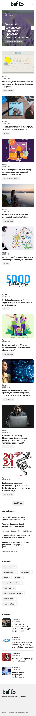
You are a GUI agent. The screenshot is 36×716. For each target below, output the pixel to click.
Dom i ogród (26, 572)
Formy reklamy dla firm (14, 41)
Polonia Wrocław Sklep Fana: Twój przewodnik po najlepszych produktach (15, 544)
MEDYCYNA (9, 588)
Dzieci (7, 577)
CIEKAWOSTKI (8, 399)
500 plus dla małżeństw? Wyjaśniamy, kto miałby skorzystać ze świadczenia (23, 644)
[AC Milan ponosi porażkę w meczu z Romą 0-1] (6, 657)
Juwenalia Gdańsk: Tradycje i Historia (17, 531)
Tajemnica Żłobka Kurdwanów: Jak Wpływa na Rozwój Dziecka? (16, 536)
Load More (18, 503)
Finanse (6, 133)
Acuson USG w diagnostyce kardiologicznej (18, 675)
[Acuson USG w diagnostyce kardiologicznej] (6, 671)
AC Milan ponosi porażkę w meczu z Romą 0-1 (22, 660)
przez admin (16, 637)
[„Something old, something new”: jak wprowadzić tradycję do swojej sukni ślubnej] (6, 622)
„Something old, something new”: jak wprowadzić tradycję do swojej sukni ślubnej (21, 627)
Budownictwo (7, 447)
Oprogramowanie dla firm (14, 593)
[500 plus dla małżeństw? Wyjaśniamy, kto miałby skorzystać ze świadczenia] (6, 641)
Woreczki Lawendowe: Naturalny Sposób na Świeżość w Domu (15, 518)
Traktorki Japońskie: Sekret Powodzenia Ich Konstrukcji (13, 525)
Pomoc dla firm (10, 604)
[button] (3, 4)
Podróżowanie (8, 90)
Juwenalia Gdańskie (9, 551)
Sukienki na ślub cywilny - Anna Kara (14, 697)
